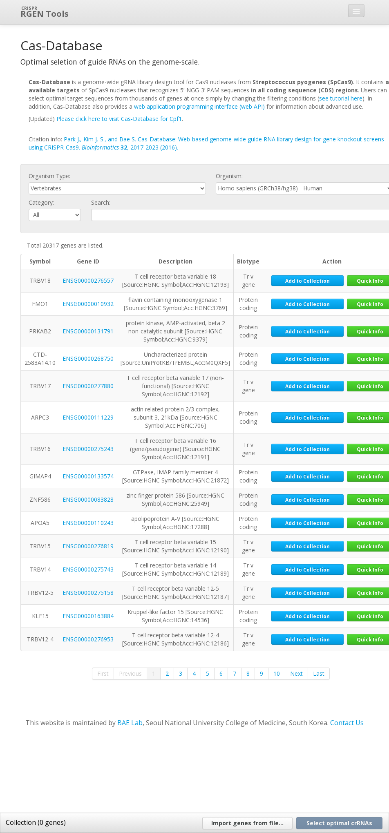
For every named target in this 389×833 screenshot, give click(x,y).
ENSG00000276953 (88, 639)
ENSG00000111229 (88, 417)
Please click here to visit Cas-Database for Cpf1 (119, 119)
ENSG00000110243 (88, 523)
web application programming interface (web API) (199, 106)
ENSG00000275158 (88, 592)
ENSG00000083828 (88, 499)
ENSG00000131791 (88, 331)
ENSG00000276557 (88, 280)
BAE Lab (130, 722)
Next (296, 673)
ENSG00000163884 (88, 616)
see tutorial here (340, 98)
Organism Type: (49, 176)
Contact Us (347, 722)
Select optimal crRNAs (339, 823)
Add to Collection (307, 280)
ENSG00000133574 (88, 476)
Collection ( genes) (36, 822)
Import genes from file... (247, 823)
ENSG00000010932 (88, 304)
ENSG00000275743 (88, 569)
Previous (130, 673)
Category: (41, 202)
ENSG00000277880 (88, 386)
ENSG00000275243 (88, 449)
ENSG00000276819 (88, 546)
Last (318, 673)
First (103, 673)
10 (276, 673)
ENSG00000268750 (88, 358)
